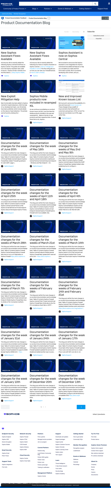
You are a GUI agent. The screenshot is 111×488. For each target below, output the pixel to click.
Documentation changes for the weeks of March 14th (71, 240)
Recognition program (78, 448)
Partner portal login (43, 465)
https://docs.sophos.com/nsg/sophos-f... (71, 308)
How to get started (78, 437)
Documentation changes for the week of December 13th (72, 379)
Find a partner (41, 437)
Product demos (95, 439)
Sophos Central (24, 458)
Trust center (58, 468)
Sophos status (59, 452)
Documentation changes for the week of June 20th (14, 146)
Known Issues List (75, 105)
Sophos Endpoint (6, 437)
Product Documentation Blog (25, 22)
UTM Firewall (23, 444)
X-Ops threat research (61, 466)
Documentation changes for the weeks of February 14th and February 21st (70, 288)
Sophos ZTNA (23, 439)
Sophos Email (5, 453)
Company (93, 464)
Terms (11, 483)
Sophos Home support (97, 448)
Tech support (58, 454)
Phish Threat (5, 455)
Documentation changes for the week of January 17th (72, 335)
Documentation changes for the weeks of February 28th (41, 286)
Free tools (4, 467)
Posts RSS (99, 38)
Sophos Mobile (6, 444)
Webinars (75, 459)
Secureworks (94, 474)
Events (93, 467)
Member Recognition (18, 14)
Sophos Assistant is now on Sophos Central (71, 56)
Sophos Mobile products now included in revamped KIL (43, 101)
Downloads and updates (61, 437)
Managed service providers (45, 439)
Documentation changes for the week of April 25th (14, 193)
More (48, 18)
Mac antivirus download (97, 453)
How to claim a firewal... (38, 72)
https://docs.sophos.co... (18, 256)
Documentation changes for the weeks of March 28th (13, 240)
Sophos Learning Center (61, 449)
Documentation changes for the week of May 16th (43, 146)
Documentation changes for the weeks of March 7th (13, 285)
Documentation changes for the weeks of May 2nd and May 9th (69, 147)
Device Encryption (7, 442)
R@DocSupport (37, 122)
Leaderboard (76, 450)
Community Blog (6, 14)
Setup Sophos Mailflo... (18, 72)
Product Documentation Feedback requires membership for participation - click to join (55, 485)
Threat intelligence (60, 463)
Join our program (42, 442)
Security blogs (59, 471)
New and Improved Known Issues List (70, 98)
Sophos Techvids (59, 447)
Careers (93, 472)
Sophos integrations (7, 464)
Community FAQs (78, 439)
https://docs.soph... (75, 395)
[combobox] (55, 4)
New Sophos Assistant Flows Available (10, 56)
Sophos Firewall (24, 437)
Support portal (59, 442)
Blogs (34, 9)
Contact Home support (97, 450)
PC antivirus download (97, 455)
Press (92, 469)
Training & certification (43, 467)
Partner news (41, 459)
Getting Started (84, 9)
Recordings (76, 464)
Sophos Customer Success (62, 444)
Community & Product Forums (13, 9)
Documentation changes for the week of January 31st (14, 335)
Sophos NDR (23, 449)
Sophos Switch (24, 442)
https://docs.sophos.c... (44, 256)
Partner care (41, 462)
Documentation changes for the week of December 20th (43, 379)
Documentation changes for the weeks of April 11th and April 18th (41, 194)
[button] (95, 4)
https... (21, 352)
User (109, 3)
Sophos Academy (60, 473)
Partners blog (41, 450)
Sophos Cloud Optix (25, 461)
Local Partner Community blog (44, 454)
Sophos (6, 76)
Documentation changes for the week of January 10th (14, 379)
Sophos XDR (5, 439)
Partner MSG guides (43, 457)
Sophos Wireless (24, 447)
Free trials (93, 437)
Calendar (75, 462)
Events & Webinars (64, 9)
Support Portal (103, 9)
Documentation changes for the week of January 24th (43, 335)
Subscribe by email (98, 36)
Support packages (60, 439)
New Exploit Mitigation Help (10, 98)
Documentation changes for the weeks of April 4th (69, 193)
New (105, 18)
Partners (47, 9)
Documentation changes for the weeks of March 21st (42, 240)
